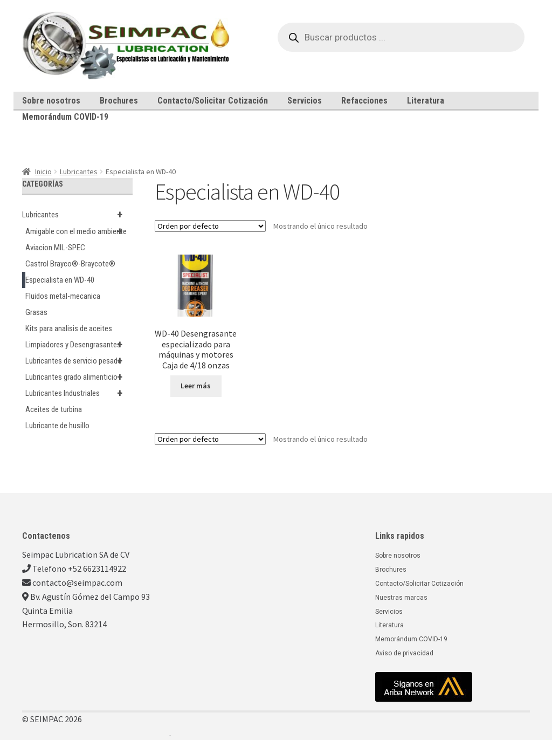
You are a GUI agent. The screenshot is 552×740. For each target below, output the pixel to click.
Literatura (425, 100)
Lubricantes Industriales (79, 393)
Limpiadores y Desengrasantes (79, 345)
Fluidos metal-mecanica (62, 296)
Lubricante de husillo (57, 425)
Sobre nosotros (51, 100)
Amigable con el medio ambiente (79, 231)
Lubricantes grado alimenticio (79, 377)
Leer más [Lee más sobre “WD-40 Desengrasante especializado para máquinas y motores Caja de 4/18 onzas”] (196, 385)
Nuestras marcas (401, 597)
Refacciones (364, 100)
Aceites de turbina (53, 409)
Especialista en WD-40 (59, 280)
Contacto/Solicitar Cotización (212, 100)
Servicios (304, 100)
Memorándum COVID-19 (65, 117)
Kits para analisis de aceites (68, 328)
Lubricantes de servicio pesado (79, 361)
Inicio (43, 171)
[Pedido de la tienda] (210, 226)
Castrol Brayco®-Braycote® (70, 264)
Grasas (36, 312)
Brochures (119, 100)
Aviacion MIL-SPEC (55, 247)
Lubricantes (79, 171)
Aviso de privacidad (404, 653)
